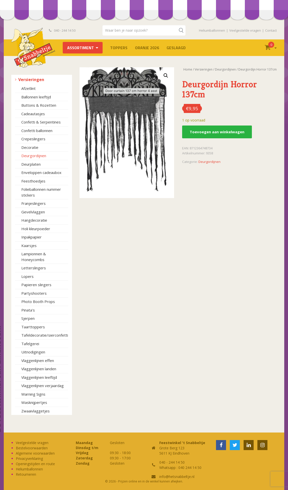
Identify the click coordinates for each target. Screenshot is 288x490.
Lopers (27, 276)
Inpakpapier (31, 236)
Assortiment (80, 48)
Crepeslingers (33, 138)
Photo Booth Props (38, 301)
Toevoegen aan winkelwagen (217, 131)
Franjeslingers (33, 203)
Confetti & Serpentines (41, 122)
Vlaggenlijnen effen (37, 360)
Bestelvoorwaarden (32, 448)
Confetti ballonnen (36, 130)
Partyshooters (34, 293)
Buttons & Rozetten (38, 105)
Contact (271, 30)
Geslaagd (176, 48)
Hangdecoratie (34, 220)
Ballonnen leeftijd (36, 96)
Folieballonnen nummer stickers (41, 192)
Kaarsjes (29, 245)
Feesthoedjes (33, 180)
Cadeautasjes (33, 113)
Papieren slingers (36, 284)
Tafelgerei (30, 343)
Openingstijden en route (35, 463)
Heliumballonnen (212, 30)
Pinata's (28, 310)
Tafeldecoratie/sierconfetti (44, 335)
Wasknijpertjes (34, 402)
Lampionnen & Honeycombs (33, 256)
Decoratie (29, 147)
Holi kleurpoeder (35, 228)
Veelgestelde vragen (245, 30)
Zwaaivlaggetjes (35, 410)
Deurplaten (31, 164)
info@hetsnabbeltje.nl (176, 476)
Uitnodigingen (33, 351)
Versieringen (31, 79)
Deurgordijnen (33, 155)
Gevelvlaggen (33, 211)
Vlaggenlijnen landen (38, 368)
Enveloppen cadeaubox (41, 172)
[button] (165, 75)
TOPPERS (118, 48)
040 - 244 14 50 (62, 30)
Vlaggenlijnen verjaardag (42, 385)
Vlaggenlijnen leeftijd (39, 377)
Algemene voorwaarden (35, 453)
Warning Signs (33, 394)
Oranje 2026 (147, 48)
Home (187, 69)
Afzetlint (28, 88)
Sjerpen (28, 318)
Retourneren (26, 474)
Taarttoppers (33, 326)
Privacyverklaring (29, 458)
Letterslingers (33, 267)
